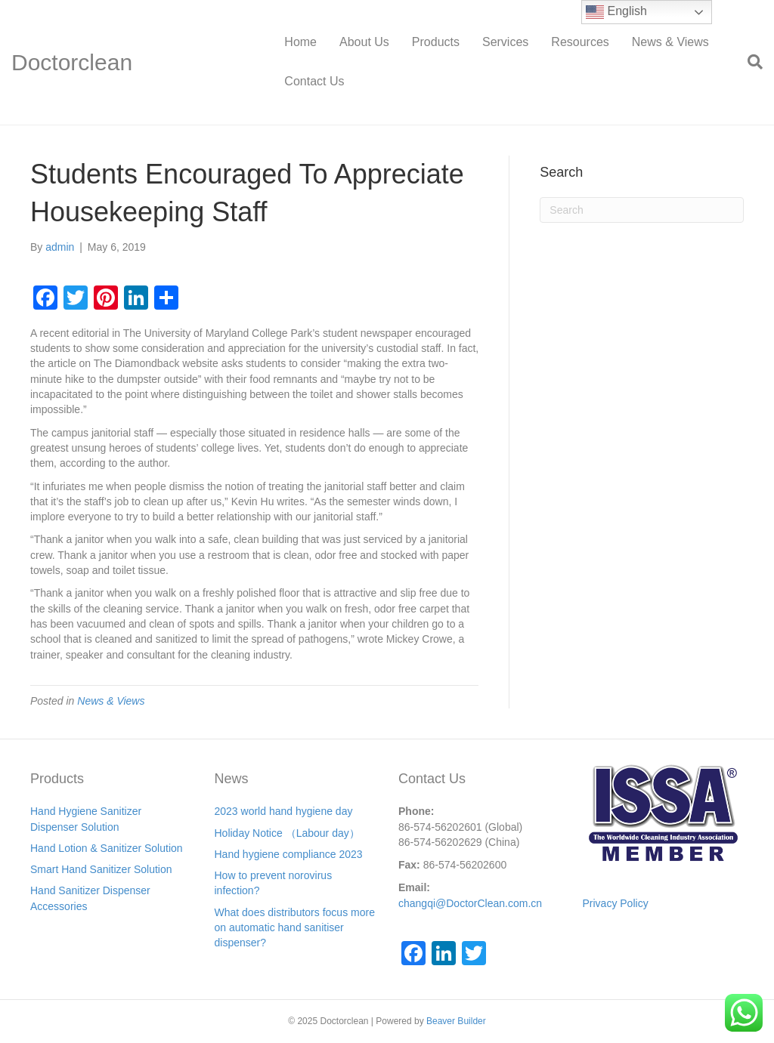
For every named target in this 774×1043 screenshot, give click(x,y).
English (616, 12)
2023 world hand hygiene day (284, 811)
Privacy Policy (616, 903)
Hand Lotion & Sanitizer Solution (106, 848)
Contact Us (314, 81)
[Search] (749, 62)
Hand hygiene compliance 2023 (289, 854)
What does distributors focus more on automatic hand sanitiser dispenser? (295, 927)
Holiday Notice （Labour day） (287, 833)
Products (436, 41)
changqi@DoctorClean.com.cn (470, 903)
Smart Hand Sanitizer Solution (101, 869)
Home (300, 41)
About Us (364, 41)
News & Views (670, 41)
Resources (579, 41)
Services (505, 41)
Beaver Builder (456, 1021)
